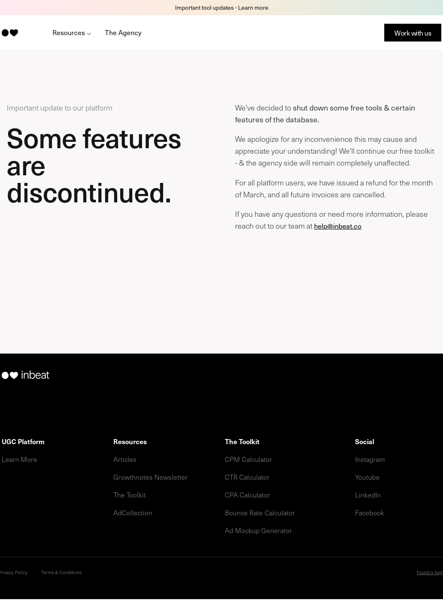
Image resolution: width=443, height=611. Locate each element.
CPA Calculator (247, 494)
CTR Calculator (247, 477)
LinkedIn (368, 494)
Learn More (19, 459)
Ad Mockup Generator (258, 530)
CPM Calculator (248, 459)
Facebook (369, 512)
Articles (125, 459)
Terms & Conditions (61, 572)
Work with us (412, 33)
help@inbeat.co (337, 226)
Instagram (370, 459)
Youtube (367, 477)
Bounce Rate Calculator (260, 512)
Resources (71, 32)
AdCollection (132, 512)
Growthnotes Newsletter (150, 477)
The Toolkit (129, 494)
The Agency (123, 32)
